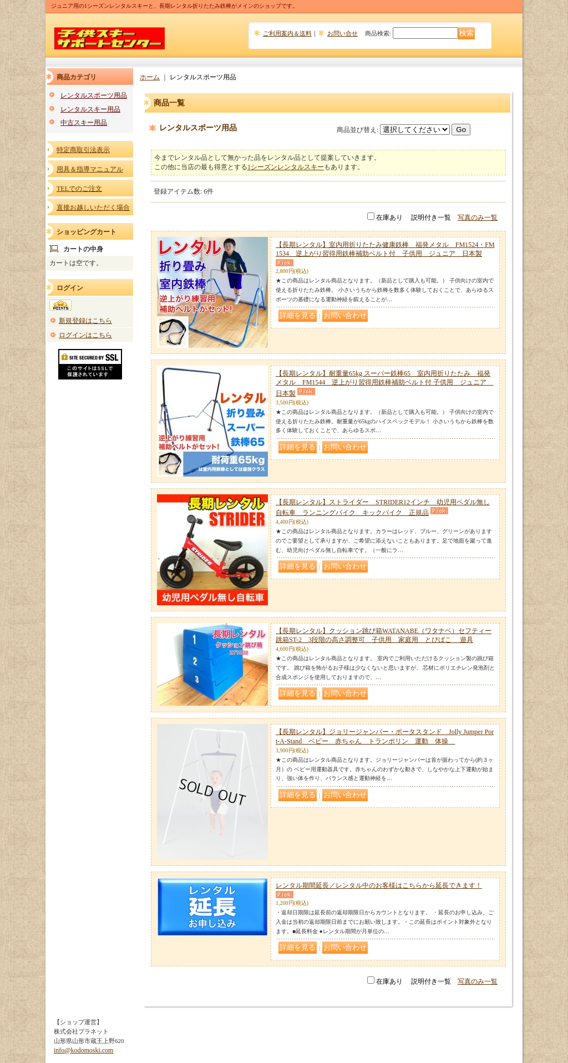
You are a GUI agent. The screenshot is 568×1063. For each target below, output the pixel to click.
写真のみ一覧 (478, 217)
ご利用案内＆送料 (287, 33)
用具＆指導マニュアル (90, 169)
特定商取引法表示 (83, 150)
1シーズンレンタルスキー (285, 167)
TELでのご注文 (79, 189)
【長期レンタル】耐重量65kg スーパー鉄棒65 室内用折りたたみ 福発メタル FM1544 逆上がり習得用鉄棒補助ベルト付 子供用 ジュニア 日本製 (384, 383)
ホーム (150, 77)
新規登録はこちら (85, 321)
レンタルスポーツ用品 (93, 95)
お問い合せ (342, 33)
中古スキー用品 (83, 122)
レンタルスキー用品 (90, 109)
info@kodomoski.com (83, 1050)
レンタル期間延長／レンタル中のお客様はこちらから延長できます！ (379, 885)
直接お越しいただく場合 (93, 207)
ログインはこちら (85, 335)
